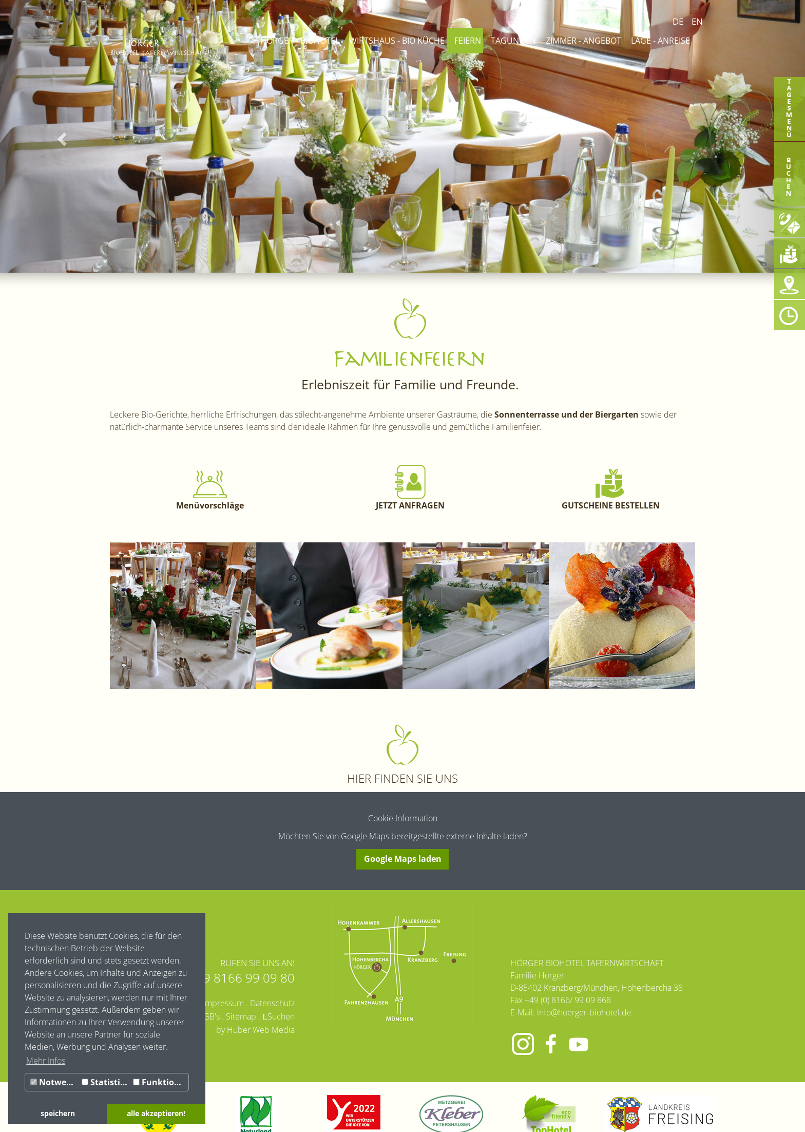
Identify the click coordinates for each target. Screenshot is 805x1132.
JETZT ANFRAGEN (410, 505)
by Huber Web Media (255, 1029)
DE (678, 21)
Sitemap (241, 1016)
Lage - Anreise (660, 40)
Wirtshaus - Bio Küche (397, 40)
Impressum (223, 1003)
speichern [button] (58, 1113)
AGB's (209, 1016)
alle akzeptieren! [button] (156, 1113)
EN (697, 21)
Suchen (281, 1016)
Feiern (467, 40)
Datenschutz (272, 1003)
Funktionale (160, 1082)
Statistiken (106, 1082)
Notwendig (54, 1082)
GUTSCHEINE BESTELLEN (611, 505)
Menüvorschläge (210, 505)
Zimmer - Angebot (583, 40)
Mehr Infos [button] (45, 1060)
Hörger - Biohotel (299, 40)
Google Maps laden (403, 858)
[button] (60, 136)
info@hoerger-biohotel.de (584, 1012)
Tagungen (513, 40)
